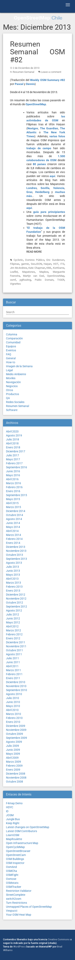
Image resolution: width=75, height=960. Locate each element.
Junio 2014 (13, 523)
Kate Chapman (36, 267)
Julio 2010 (12, 698)
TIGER (60, 279)
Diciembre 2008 (15, 773)
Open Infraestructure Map (22, 843)
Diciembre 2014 (15, 511)
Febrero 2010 (14, 718)
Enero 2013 (13, 590)
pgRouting (25, 279)
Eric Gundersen (55, 259)
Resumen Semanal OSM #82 (37, 52)
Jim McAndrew (18, 267)
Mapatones (28, 271)
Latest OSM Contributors (21, 831)
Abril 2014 (12, 531)
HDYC (9, 807)
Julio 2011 (12, 658)
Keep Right (12, 823)
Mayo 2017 (13, 459)
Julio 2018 (12, 439)
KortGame (58, 267)
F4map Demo (14, 803)
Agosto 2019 (14, 435)
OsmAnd (11, 866)
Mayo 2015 (13, 499)
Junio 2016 (13, 471)
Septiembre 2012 (16, 606)
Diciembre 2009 (15, 725)
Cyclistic (18, 259)
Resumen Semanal (23, 71)
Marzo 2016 (13, 483)
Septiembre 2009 (16, 737)
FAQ (8, 354)
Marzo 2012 (13, 630)
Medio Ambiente (16, 374)
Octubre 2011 (14, 650)
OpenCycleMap (15, 847)
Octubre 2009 (14, 733)
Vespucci (11, 910)
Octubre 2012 (14, 602)
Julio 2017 (12, 455)
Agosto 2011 (14, 654)
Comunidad (13, 342)
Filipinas (14, 263)
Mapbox (43, 271)
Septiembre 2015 (16, 495)
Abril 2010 (12, 710)
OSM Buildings (15, 859)
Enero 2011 (13, 678)
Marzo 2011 (13, 670)
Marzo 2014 (13, 534)
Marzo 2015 (13, 507)
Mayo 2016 (13, 475)
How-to (10, 362)
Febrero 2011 (14, 674)
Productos (12, 394)
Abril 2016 (12, 479)
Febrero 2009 (14, 765)
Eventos (11, 350)
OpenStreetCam (16, 855)
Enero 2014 (13, 542)
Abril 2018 (12, 443)
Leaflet (14, 271)
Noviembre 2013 (16, 550)
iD (7, 811)
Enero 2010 (13, 721)
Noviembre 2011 (16, 646)
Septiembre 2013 (16, 558)
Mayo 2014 (13, 527)
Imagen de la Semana (19, 366)
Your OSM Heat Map (18, 914)
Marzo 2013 (13, 582)
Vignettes (15, 283)
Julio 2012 (12, 614)
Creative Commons (59, 939)
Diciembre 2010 (15, 682)
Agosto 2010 (14, 694)
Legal (9, 370)
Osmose (11, 878)
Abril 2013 (12, 578)
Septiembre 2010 (16, 690)
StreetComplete (15, 894)
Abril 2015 (12, 503)
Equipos (11, 346)
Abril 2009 (12, 757)
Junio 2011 (13, 662)
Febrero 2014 (14, 538)
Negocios (12, 386)
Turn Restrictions (16, 902)
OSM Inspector (15, 863)
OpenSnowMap (55, 275)
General (11, 358)
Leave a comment (51, 71)
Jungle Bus (13, 819)
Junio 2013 (13, 570)
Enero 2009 (13, 769)
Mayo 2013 (13, 574)
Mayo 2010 (13, 706)
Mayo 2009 (13, 753)
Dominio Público (34, 259)
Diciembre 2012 (15, 594)
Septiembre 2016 (16, 467)
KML (49, 267)
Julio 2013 (12, 566)
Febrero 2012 (14, 634)
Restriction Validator (18, 890)
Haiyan (47, 263)
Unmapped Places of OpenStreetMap (29, 906)
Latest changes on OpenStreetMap (27, 827)
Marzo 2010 (13, 714)
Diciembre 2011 (15, 642)
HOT (55, 263)
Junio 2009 (13, 749)
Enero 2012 (13, 638)
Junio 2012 (13, 618)
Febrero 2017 (14, 463)
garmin (25, 263)
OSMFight (12, 874)
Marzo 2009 (13, 761)
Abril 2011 (12, 666)
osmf (13, 279)
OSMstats (12, 882)
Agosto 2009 (14, 741)
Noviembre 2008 (16, 777)
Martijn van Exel (33, 275)
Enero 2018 (13, 447)
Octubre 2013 (14, 554)
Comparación (14, 338)
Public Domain (44, 279)
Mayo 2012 (13, 622)
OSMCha (11, 870)
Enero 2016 (13, 491)
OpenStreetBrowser (18, 851)
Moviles (10, 378)
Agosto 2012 (14, 610)
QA (8, 398)
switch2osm (13, 898)
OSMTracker (13, 886)
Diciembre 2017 (15, 451)
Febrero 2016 (14, 487)
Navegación (13, 382)
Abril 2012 (12, 626)
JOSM (10, 815)
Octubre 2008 (14, 781)
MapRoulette (14, 839)
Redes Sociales (15, 402)
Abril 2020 (12, 431)
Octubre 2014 (14, 515)
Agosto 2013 (14, 562)
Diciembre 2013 (15, 546)
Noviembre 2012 (16, 598)
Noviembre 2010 (16, 686)
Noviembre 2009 (16, 729)
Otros (9, 390)
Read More (34, 251)
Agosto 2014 (14, 519)
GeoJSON (36, 263)
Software (11, 410)
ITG (62, 263)
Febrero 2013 (14, 586)
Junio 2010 (13, 702)
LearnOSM (12, 835)
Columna (11, 334)
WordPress (19, 946)
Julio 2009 (12, 745)
